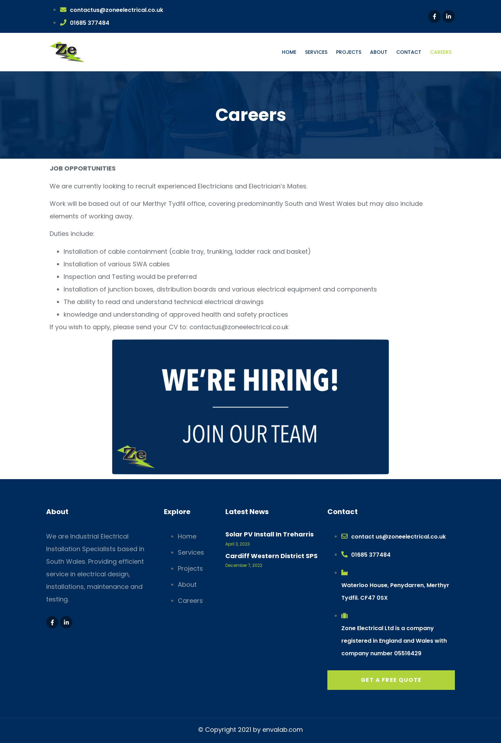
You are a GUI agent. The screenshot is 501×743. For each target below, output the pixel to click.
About (378, 52)
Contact (408, 52)
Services (316, 52)
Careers (440, 52)
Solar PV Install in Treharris (269, 534)
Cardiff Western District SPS (271, 555)
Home (289, 52)
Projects (348, 52)
